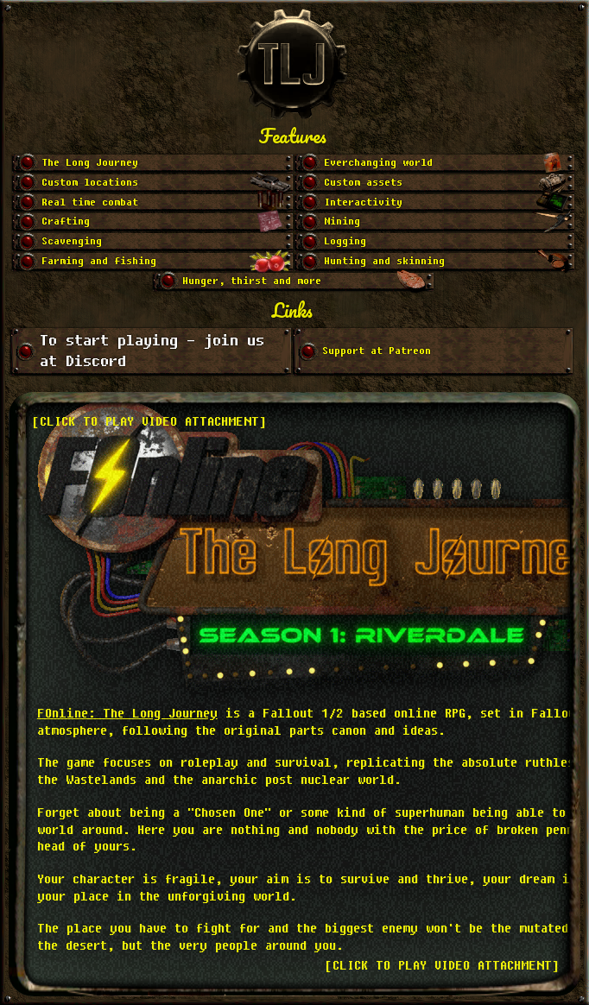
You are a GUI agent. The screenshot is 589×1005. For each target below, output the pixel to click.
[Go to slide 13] (293, 282)
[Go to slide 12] (434, 262)
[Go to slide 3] (152, 183)
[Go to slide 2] (434, 164)
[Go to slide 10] (434, 242)
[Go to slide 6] (434, 203)
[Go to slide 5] (152, 203)
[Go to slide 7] (152, 222)
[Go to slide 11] (152, 262)
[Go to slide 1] (152, 164)
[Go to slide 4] (434, 183)
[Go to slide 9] (152, 242)
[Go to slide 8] (434, 222)
